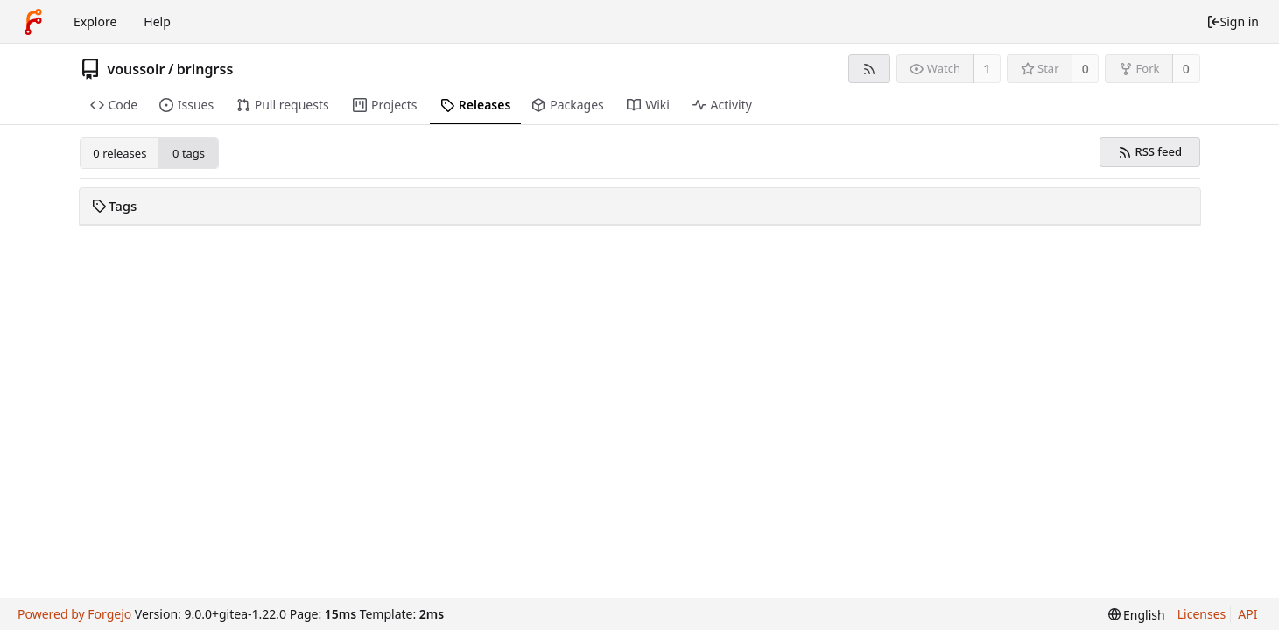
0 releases (119, 153)
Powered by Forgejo (74, 614)
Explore (95, 21)
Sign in (1232, 21)
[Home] (33, 22)
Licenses (1201, 614)
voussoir (136, 69)
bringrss (205, 69)
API (1247, 614)
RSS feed (1150, 151)
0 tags (188, 153)
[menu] (1136, 614)
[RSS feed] (868, 68)
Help (157, 21)
